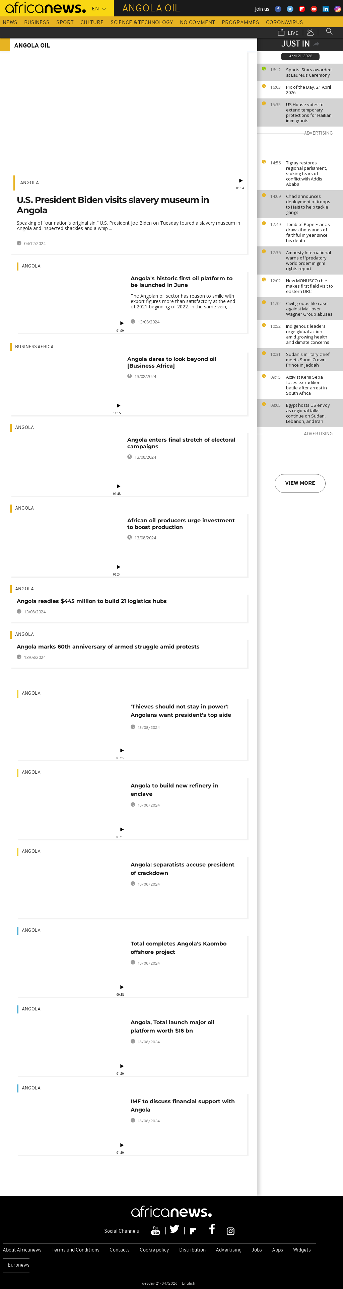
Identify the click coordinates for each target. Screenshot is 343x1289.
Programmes (240, 22)
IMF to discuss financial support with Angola (183, 1105)
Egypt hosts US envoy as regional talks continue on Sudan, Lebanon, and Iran (308, 413)
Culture (92, 22)
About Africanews (22, 1250)
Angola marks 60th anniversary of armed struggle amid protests (108, 646)
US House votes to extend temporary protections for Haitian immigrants (309, 112)
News (10, 22)
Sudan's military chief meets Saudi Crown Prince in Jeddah (308, 360)
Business (37, 22)
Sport (65, 22)
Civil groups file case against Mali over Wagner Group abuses (309, 309)
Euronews (18, 1265)
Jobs (257, 1250)
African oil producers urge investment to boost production (181, 523)
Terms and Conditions (75, 1250)
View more (300, 483)
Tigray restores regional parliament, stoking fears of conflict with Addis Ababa (306, 173)
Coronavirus (284, 22)
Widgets (302, 1250)
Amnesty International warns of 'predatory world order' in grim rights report (308, 260)
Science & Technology (142, 22)
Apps (277, 1250)
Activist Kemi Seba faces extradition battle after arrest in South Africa (306, 385)
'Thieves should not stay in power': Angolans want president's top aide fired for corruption (181, 712)
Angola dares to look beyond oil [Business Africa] (171, 362)
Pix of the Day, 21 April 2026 (308, 89)
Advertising (229, 1250)
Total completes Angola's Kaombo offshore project (178, 947)
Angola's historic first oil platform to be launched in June (181, 281)
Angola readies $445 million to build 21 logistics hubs (92, 601)
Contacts (120, 1250)
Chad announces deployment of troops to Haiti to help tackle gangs (308, 204)
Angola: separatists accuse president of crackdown (182, 868)
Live (288, 33)
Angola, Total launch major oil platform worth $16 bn (172, 1026)
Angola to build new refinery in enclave (174, 789)
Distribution (192, 1250)
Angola (29, 182)
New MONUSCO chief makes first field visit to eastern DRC (309, 286)
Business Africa (34, 347)
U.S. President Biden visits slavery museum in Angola (113, 205)
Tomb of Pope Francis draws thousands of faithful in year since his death (308, 232)
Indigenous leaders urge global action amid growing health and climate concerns (307, 334)
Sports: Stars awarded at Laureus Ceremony (309, 72)
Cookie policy (154, 1250)
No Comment (197, 22)
